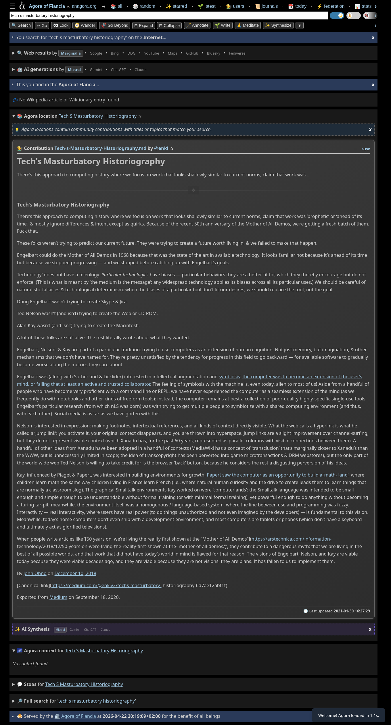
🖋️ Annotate (197, 25)
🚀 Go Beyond (114, 25)
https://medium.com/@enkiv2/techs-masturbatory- (106, 585)
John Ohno (34, 573)
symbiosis (229, 376)
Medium (58, 597)
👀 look (60, 25)
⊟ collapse (169, 25)
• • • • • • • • (146, 53)
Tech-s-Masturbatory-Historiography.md (100, 148)
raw (365, 148)
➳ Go (42, 25)
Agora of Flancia (79, 716)
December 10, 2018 (75, 573)
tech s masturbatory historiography (84, 684)
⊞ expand (143, 25)
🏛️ (58, 716)
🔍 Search (21, 25)
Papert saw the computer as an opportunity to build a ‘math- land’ (277, 475)
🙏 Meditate (248, 25)
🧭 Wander (84, 25)
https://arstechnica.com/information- (291, 539)
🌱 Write (223, 25)
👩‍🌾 (20, 148)
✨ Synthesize (278, 25)
